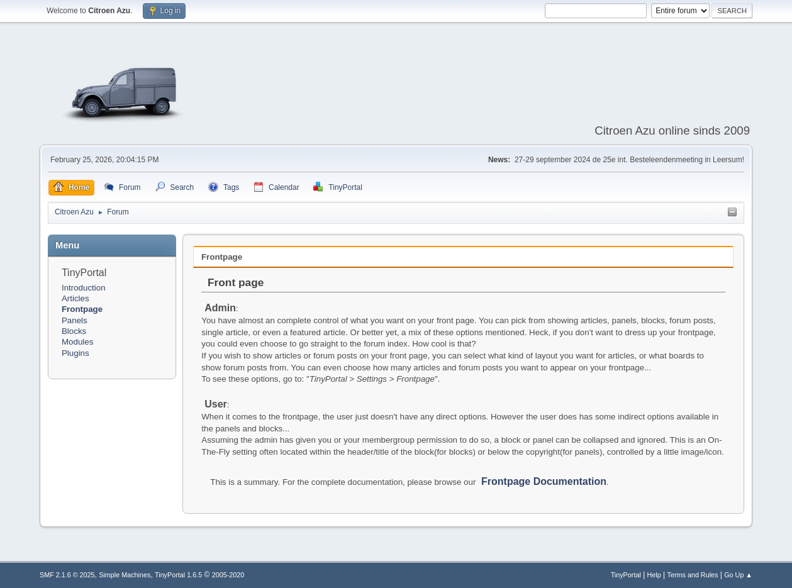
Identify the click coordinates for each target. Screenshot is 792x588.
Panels (74, 320)
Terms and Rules (692, 575)
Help (654, 575)
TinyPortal (626, 575)
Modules (77, 342)
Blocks (74, 331)
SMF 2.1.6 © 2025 (67, 575)
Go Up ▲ (738, 575)
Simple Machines (124, 575)
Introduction (84, 287)
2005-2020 (228, 575)
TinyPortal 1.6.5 (178, 575)
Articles (75, 298)
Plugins (75, 353)
